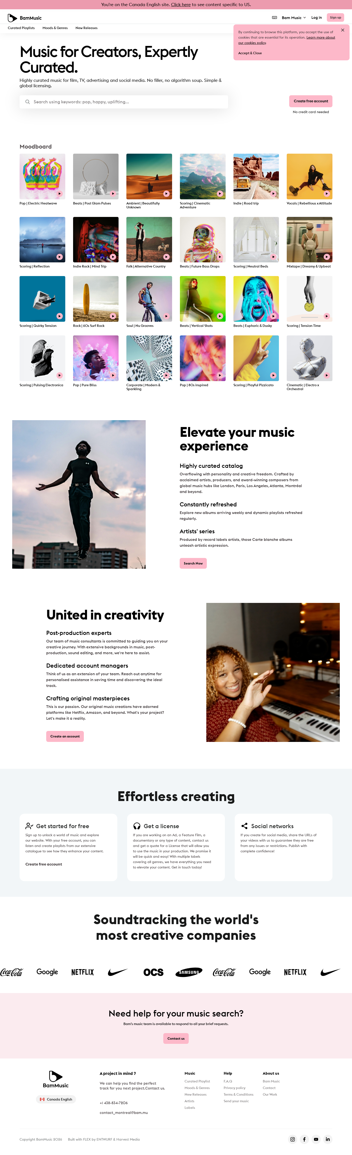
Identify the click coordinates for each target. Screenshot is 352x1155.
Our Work (274, 1096)
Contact (273, 1089)
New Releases (92, 27)
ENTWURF (104, 1138)
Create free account (309, 102)
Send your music (237, 1104)
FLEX (87, 1138)
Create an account (66, 737)
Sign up (334, 16)
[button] (124, 101)
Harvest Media (128, 1138)
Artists (190, 1104)
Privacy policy (235, 1089)
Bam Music (291, 15)
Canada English (56, 1098)
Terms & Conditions (240, 1096)
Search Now (194, 564)
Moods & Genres (58, 27)
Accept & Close (251, 53)
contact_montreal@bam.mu (124, 1112)
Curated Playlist (199, 1081)
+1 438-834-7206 (114, 1102)
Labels (190, 1112)
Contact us (176, 1038)
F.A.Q (227, 1081)
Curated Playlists (22, 27)
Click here (181, 4)
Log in (313, 16)
